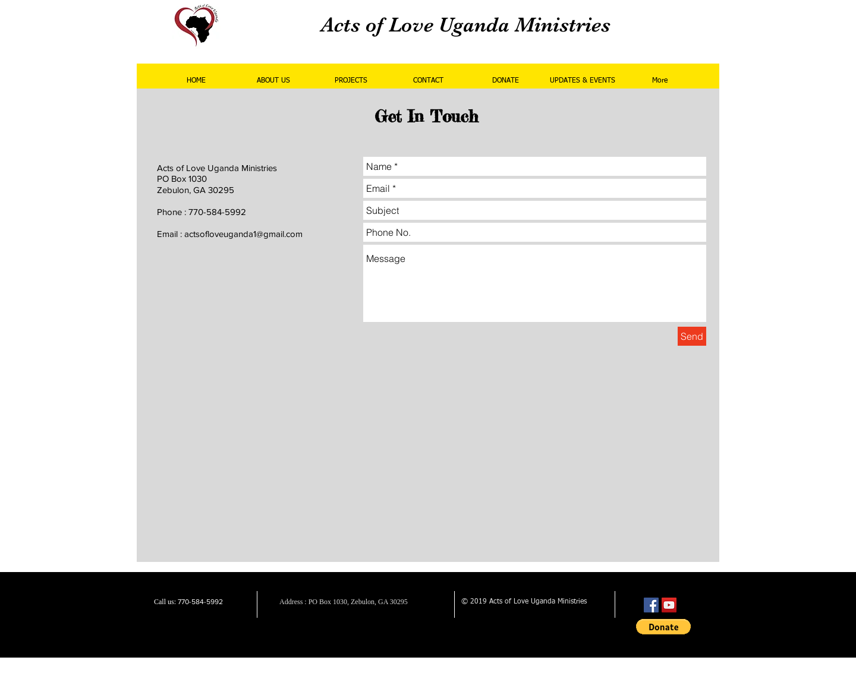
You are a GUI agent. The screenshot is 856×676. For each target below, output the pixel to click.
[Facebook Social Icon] (651, 605)
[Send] (692, 336)
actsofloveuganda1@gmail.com (243, 234)
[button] (663, 626)
